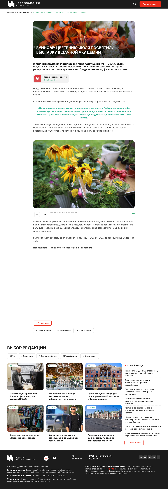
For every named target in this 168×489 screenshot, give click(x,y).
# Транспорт (27, 356)
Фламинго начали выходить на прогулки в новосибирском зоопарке (138, 401)
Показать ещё (134, 442)
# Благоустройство (48, 356)
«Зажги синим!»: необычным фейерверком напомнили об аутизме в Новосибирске (141, 419)
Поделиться (42, 323)
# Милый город (84, 330)
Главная (10, 12)
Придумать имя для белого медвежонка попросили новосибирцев (137, 382)
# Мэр (12, 356)
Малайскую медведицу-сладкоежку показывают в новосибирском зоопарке (141, 373)
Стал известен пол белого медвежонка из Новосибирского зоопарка (142, 427)
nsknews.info (108, 469)
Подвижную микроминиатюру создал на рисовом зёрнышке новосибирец (142, 434)
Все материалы (150, 4)
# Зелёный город (43, 330)
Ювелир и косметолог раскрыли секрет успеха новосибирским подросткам (139, 391)
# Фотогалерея (64, 330)
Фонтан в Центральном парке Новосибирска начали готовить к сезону (139, 410)
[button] (44, 214)
